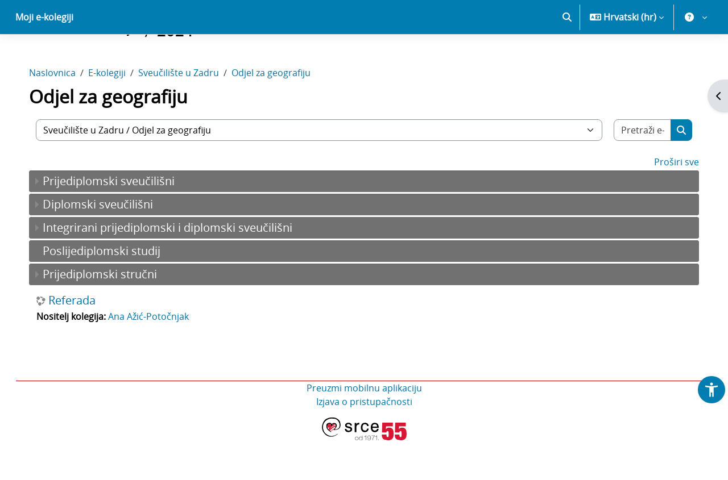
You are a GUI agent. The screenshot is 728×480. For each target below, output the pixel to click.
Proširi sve (665, 201)
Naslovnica (63, 112)
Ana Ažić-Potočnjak (159, 356)
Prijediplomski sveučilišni (120, 220)
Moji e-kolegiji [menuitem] (44, 57)
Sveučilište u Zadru (190, 112)
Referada (83, 340)
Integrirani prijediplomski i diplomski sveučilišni (179, 267)
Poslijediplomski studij (113, 290)
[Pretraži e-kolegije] (632, 170)
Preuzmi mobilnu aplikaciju (364, 427)
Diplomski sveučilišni (109, 244)
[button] (567, 57)
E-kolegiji (118, 112)
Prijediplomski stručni (111, 314)
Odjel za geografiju (282, 112)
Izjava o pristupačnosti (364, 441)
